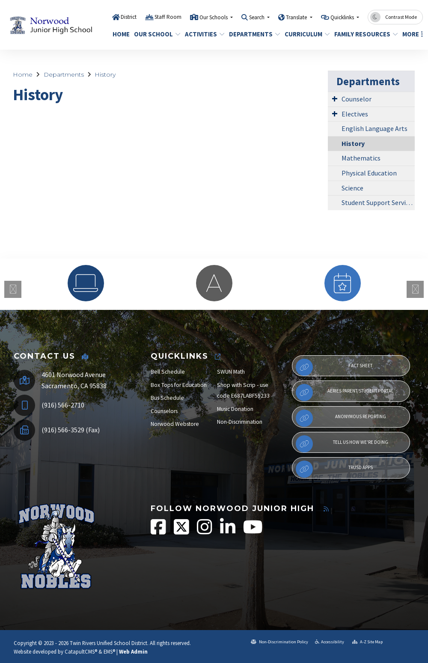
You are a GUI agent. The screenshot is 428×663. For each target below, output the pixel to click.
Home (120, 34)
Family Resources (362, 34)
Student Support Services (378, 202)
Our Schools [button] (214, 17)
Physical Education (369, 173)
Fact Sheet (334, 367)
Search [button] (257, 17)
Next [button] (415, 289)
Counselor (357, 99)
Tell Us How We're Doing (342, 443)
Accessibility (329, 642)
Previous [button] (12, 289)
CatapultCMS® (81, 651)
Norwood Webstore (175, 424)
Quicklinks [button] (342, 17)
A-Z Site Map (367, 642)
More (411, 34)
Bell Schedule (168, 371)
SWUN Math (231, 371)
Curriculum (305, 34)
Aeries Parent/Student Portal (344, 392)
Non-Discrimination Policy (279, 642)
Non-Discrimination (239, 421)
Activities (202, 34)
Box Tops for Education (179, 385)
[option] (85, 283)
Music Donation (235, 409)
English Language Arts (374, 128)
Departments (252, 34)
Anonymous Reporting (341, 418)
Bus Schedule (167, 397)
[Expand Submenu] (334, 98)
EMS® (109, 651)
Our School (154, 34)
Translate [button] (297, 17)
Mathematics (361, 158)
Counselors (164, 411)
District (129, 17)
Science (352, 188)
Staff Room (168, 17)
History (105, 74)
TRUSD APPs (334, 469)
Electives (355, 114)
